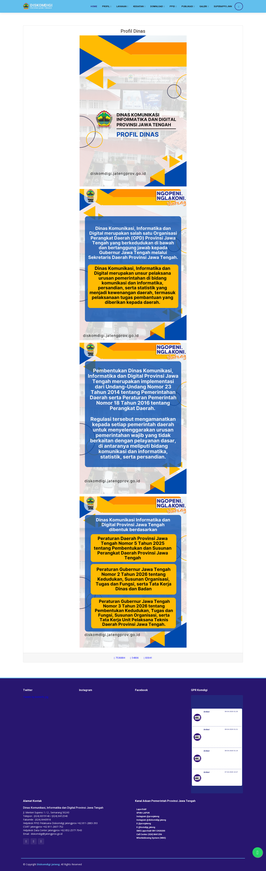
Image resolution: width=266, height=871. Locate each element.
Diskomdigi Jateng (48, 864)
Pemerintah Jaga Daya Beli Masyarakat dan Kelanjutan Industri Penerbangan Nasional (222, 719)
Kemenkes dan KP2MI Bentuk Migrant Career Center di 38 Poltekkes (219, 780)
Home (94, 6)
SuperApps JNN (223, 6)
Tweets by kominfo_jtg (35, 696)
